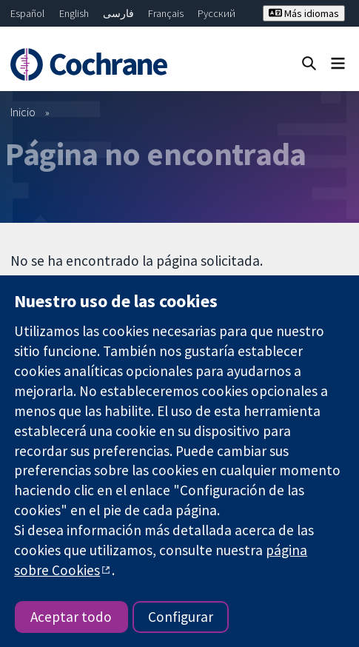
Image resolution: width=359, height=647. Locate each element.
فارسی (118, 13)
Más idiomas (304, 13)
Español (27, 13)
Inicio (23, 111)
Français (166, 13)
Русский (216, 13)
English (74, 13)
